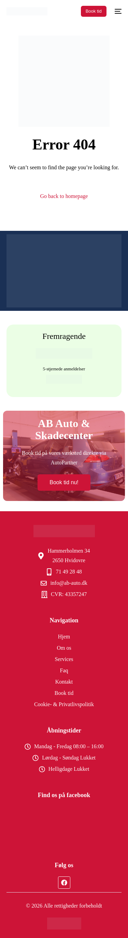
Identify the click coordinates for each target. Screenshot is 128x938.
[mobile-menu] (117, 11)
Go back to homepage (64, 196)
